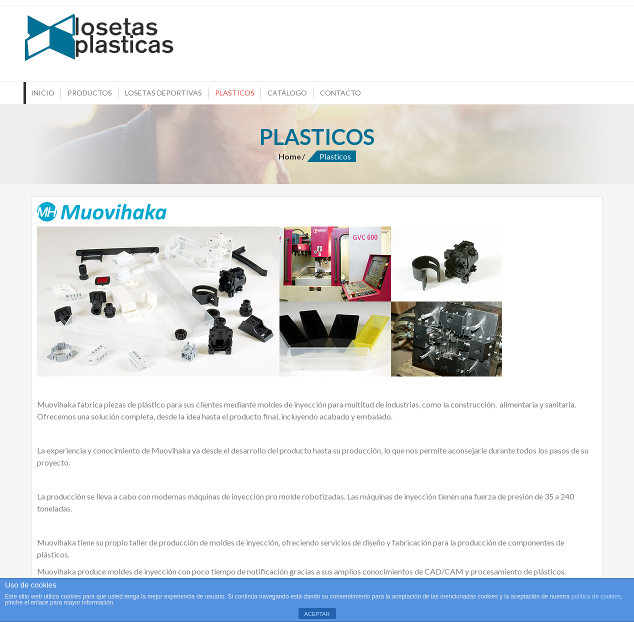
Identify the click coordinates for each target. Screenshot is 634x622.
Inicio (42, 92)
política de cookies (596, 596)
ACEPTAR (317, 614)
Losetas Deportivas (163, 92)
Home (289, 156)
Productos (90, 92)
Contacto (340, 92)
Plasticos (234, 92)
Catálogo (287, 92)
